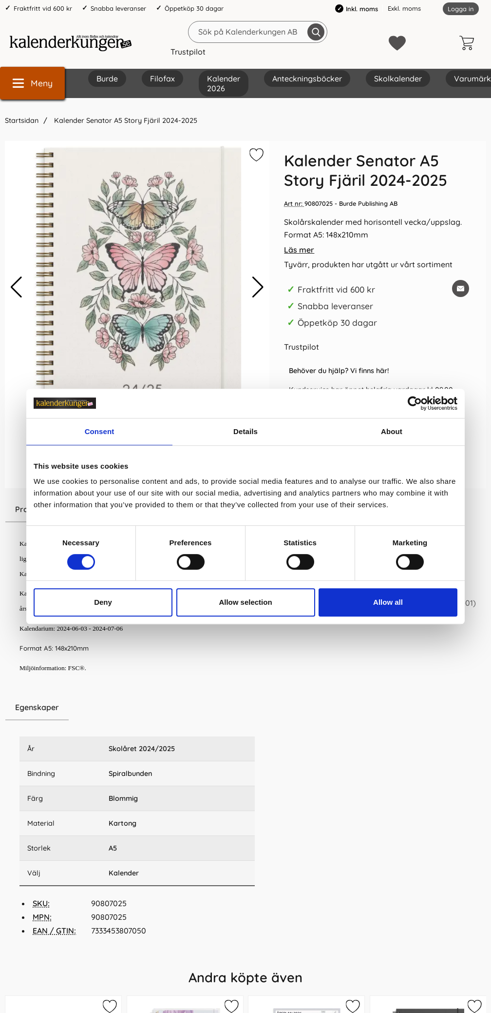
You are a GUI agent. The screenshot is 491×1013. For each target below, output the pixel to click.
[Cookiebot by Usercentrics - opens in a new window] (414, 403)
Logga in (461, 9)
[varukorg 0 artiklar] (469, 42)
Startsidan (21, 120)
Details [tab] (245, 431)
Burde (107, 78)
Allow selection (245, 602)
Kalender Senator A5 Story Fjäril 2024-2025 (124, 120)
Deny (103, 602)
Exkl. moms (404, 8)
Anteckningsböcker (307, 78)
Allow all (388, 602)
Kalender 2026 (223, 83)
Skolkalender (398, 78)
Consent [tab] (99, 431)
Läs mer (299, 250)
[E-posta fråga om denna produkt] (460, 288)
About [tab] (391, 431)
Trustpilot (188, 52)
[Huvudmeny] (32, 83)
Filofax (162, 78)
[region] (137, 707)
